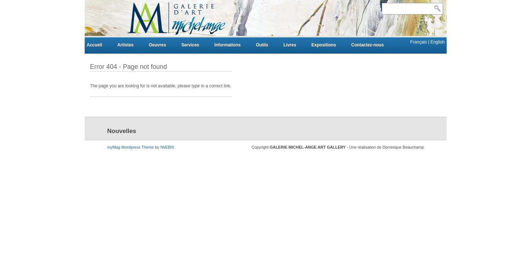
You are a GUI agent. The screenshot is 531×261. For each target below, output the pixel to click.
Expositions (323, 44)
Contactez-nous (367, 44)
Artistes (125, 44)
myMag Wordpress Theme (130, 147)
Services (190, 44)
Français (419, 42)
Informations (227, 44)
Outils (262, 44)
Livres (289, 44)
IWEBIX (167, 147)
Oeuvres (157, 44)
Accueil (94, 44)
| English (436, 42)
